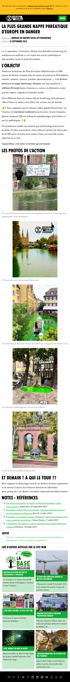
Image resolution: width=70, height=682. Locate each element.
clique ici (49, 9)
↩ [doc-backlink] (47, 540)
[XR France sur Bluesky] (46, 677)
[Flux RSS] (61, 677)
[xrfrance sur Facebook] (18, 677)
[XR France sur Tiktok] (51, 677)
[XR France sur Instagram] (42, 677)
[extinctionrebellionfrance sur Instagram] (28, 677)
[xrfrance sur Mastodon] (9, 677)
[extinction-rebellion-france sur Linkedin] (37, 677)
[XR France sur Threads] (56, 677)
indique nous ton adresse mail (38, 6)
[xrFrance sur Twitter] (23, 677)
